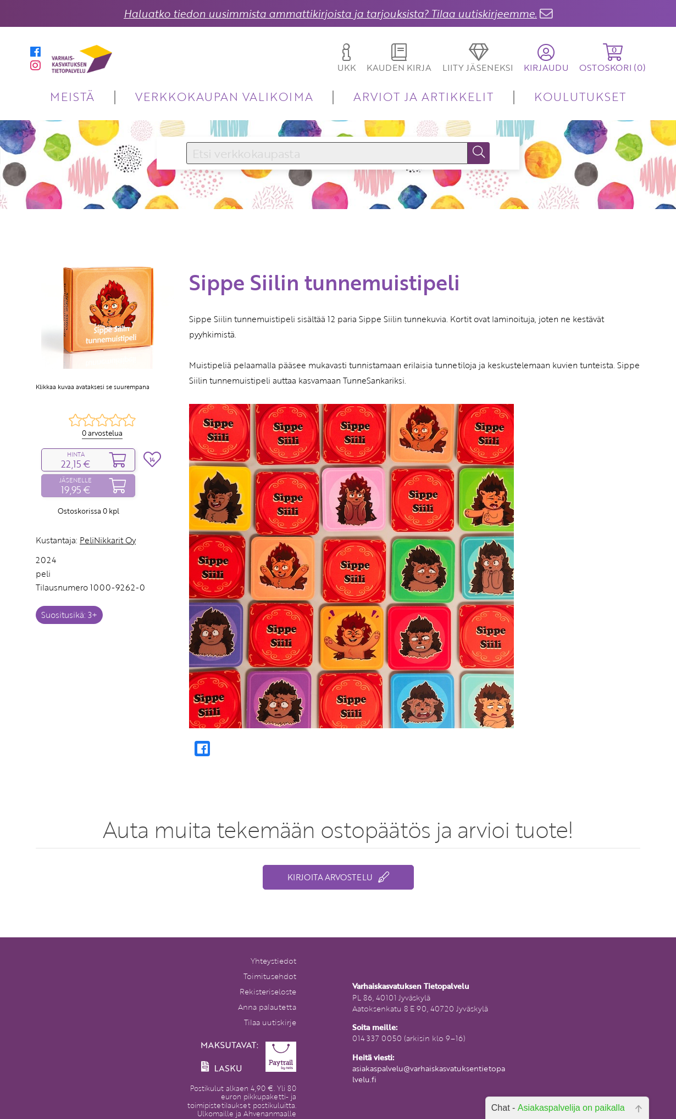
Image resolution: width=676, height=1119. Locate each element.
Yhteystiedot (273, 960)
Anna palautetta (267, 1007)
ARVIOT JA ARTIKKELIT (423, 96)
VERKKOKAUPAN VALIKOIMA (224, 96)
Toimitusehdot (269, 976)
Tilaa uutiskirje (270, 1022)
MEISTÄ (72, 96)
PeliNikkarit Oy (108, 540)
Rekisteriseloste (268, 991)
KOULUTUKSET (580, 96)
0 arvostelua (102, 433)
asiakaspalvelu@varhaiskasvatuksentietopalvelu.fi (428, 1073)
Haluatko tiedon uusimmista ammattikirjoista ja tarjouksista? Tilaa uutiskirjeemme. (330, 13)
